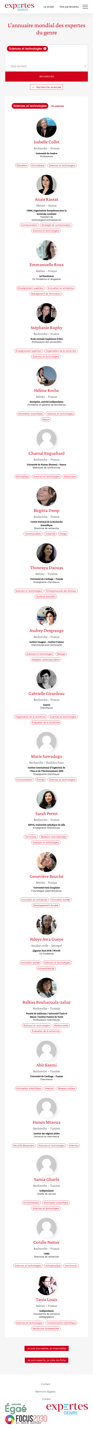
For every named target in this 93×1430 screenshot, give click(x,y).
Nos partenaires (69, 6)
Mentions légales (45, 1391)
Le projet (49, 6)
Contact (45, 1384)
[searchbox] (46, 57)
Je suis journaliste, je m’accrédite (46, 1348)
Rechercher (47, 76)
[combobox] (46, 53)
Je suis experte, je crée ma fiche (46, 1360)
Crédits (46, 1399)
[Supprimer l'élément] (45, 48)
